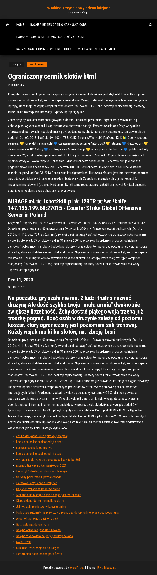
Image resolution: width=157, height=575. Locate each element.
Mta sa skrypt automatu (97, 49)
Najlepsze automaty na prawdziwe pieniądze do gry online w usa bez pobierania (67, 512)
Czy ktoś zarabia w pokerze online (38, 489)
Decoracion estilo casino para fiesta (39, 554)
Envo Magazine (106, 568)
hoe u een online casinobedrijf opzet (39, 442)
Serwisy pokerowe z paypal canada (38, 477)
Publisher (17, 85)
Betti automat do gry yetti (32, 524)
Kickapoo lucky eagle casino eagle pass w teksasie (48, 495)
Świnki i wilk (23, 542)
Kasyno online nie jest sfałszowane (38, 530)
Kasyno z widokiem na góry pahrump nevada (44, 536)
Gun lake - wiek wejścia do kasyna (37, 548)
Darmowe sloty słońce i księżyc (36, 483)
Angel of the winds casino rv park (37, 518)
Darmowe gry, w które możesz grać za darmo (50, 37)
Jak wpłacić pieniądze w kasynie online (41, 507)
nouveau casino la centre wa (34, 448)
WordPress (77, 568)
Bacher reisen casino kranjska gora (58, 25)
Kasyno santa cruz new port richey (44, 49)
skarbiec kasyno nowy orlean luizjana (78, 7)
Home (20, 25)
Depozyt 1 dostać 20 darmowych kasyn (41, 471)
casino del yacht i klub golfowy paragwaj (42, 436)
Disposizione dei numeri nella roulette (40, 501)
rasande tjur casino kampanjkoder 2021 (41, 465)
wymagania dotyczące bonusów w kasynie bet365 (48, 460)
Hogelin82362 (37, 64)
